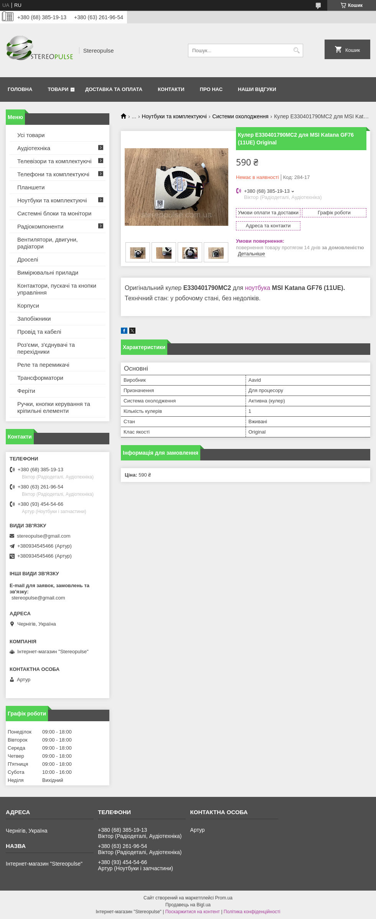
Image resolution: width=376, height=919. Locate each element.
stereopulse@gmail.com (44, 536)
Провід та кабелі (39, 331)
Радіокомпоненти (40, 226)
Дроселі (27, 259)
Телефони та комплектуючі (53, 174)
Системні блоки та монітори (54, 213)
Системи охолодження (240, 116)
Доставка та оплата (113, 89)
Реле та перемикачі (43, 364)
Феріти (26, 390)
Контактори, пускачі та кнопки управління (56, 289)
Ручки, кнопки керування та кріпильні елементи (53, 407)
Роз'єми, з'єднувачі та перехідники (46, 348)
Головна (20, 89)
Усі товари (31, 135)
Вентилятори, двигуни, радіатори (47, 243)
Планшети (31, 187)
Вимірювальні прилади (47, 272)
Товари (58, 89)
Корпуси (28, 305)
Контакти (171, 89)
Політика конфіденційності (252, 911)
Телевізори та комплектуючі (54, 161)
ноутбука (257, 288)
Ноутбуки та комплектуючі (174, 116)
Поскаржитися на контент (192, 911)
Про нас (211, 89)
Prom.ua (224, 898)
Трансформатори (40, 377)
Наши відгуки (257, 89)
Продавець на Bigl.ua (188, 904)
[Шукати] (296, 50)
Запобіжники (34, 318)
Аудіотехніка (33, 148)
